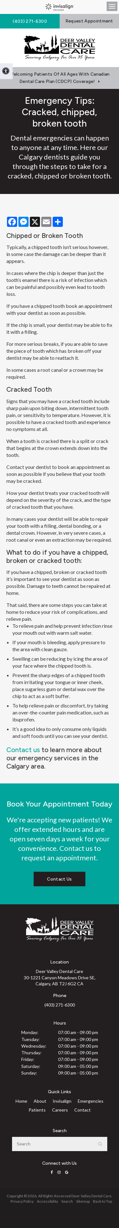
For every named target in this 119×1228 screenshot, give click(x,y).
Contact (82, 1110)
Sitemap (83, 1201)
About (40, 1101)
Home (21, 1101)
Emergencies (90, 1101)
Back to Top (102, 1201)
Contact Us (59, 879)
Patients (37, 1110)
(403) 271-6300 (59, 1004)
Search (67, 1201)
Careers (60, 1110)
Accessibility (47, 1201)
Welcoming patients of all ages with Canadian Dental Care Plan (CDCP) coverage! (59, 78)
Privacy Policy (22, 1201)
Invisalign (62, 1101)
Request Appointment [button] (89, 21)
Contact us (23, 750)
